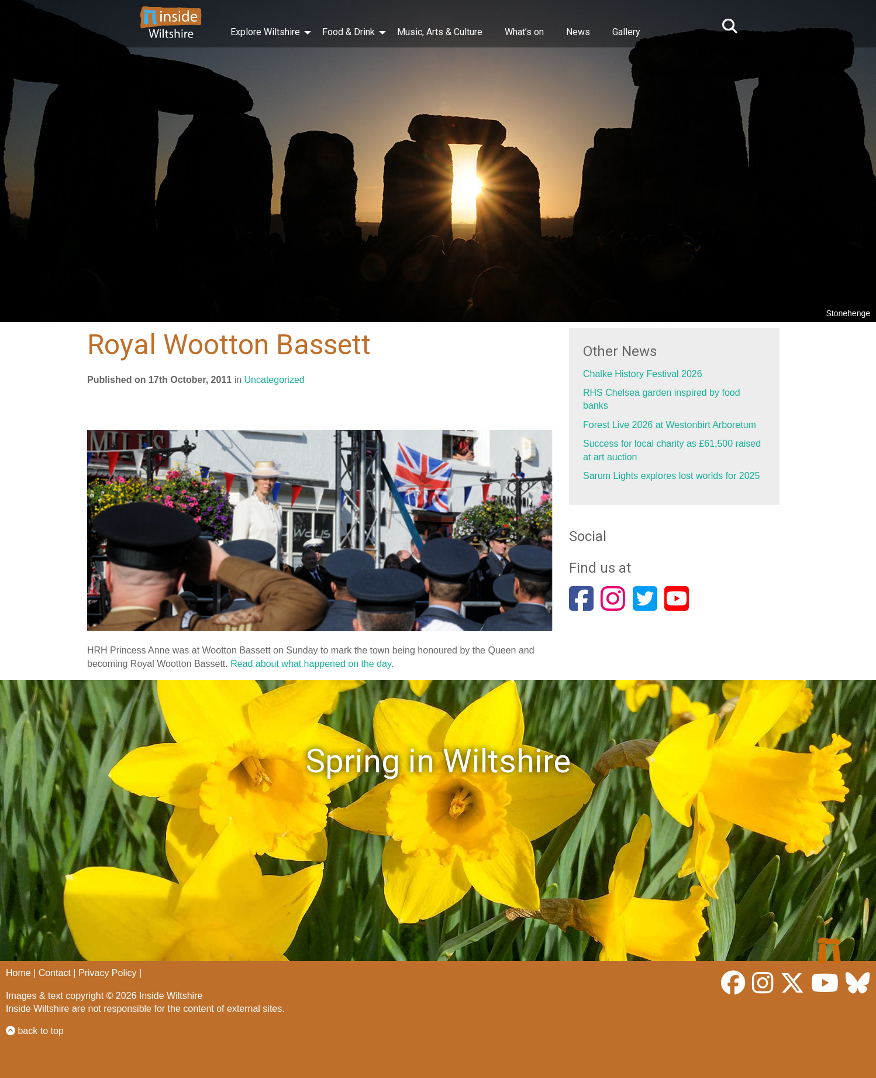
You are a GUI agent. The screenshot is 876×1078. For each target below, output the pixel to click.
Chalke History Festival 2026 (642, 374)
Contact (55, 973)
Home (18, 973)
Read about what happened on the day (310, 664)
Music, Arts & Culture (439, 31)
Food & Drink (348, 31)
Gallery (626, 31)
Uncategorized (274, 380)
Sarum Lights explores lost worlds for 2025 (671, 476)
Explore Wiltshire (265, 31)
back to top (35, 1031)
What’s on (524, 31)
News (578, 31)
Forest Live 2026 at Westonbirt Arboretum (669, 425)
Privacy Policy (107, 973)
